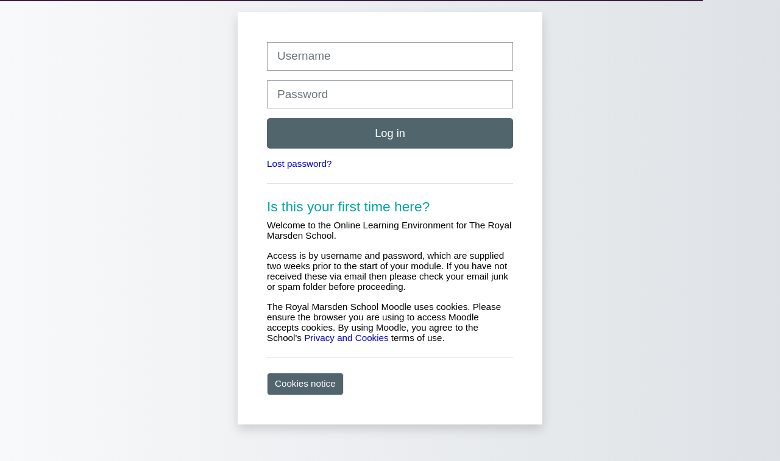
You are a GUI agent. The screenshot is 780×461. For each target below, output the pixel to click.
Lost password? (299, 163)
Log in (390, 133)
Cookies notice (305, 383)
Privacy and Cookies (346, 338)
